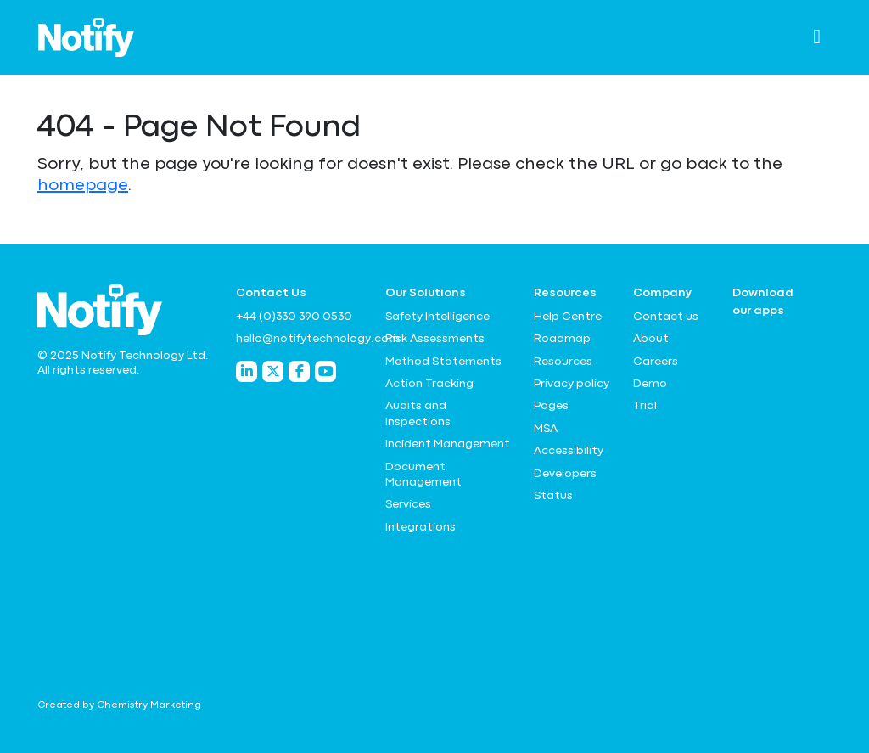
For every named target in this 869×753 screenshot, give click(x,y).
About (651, 339)
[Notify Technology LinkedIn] (246, 371)
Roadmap (562, 339)
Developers (565, 474)
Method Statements (443, 362)
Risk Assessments (435, 339)
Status (553, 496)
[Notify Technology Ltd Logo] (86, 37)
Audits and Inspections (418, 413)
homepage (82, 185)
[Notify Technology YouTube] (325, 371)
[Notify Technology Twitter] (272, 371)
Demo (650, 384)
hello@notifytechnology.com (300, 339)
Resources (563, 362)
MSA (546, 429)
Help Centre (568, 317)
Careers (655, 362)
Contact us (665, 317)
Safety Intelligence (437, 317)
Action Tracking (429, 384)
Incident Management (447, 444)
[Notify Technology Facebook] (299, 371)
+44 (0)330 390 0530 (294, 317)
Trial (645, 406)
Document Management (423, 474)
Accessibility (568, 451)
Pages (551, 406)
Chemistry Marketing (149, 705)
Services (408, 504)
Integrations (420, 527)
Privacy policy (571, 384)
